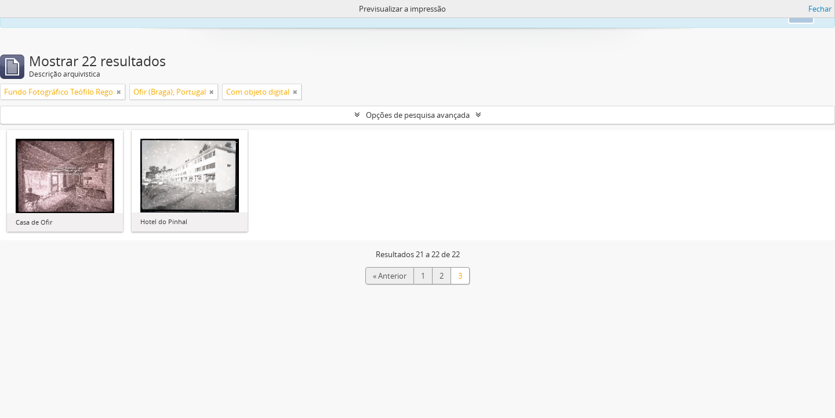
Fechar (820, 8)
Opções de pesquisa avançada (418, 115)
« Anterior (389, 276)
